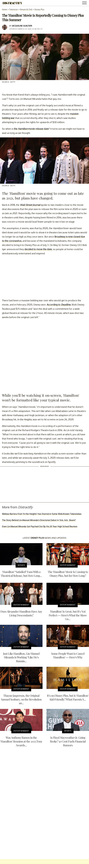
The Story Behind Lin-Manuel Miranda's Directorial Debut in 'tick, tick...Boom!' (39, 520)
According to (59, 304)
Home (4, 9)
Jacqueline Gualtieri (22, 26)
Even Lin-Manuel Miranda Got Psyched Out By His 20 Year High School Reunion (39, 526)
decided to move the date (38, 249)
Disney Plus (39, 9)
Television (13, 9)
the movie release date (31, 128)
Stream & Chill (26, 9)
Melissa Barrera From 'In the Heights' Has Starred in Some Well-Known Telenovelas (41, 514)
